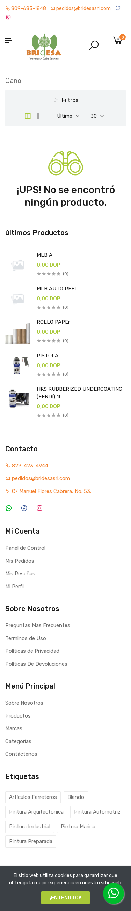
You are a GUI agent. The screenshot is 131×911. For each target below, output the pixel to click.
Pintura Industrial (29, 826)
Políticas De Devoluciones (36, 664)
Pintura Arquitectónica (36, 812)
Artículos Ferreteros (33, 797)
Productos (18, 716)
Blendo (75, 797)
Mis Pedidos (19, 561)
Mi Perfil (14, 586)
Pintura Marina (78, 826)
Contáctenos (21, 754)
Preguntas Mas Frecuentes (37, 625)
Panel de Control (25, 548)
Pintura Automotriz (97, 812)
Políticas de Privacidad (32, 651)
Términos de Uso (25, 638)
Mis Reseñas (20, 573)
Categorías (18, 741)
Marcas (13, 728)
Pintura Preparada (30, 841)
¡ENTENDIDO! (65, 898)
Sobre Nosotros (24, 703)
